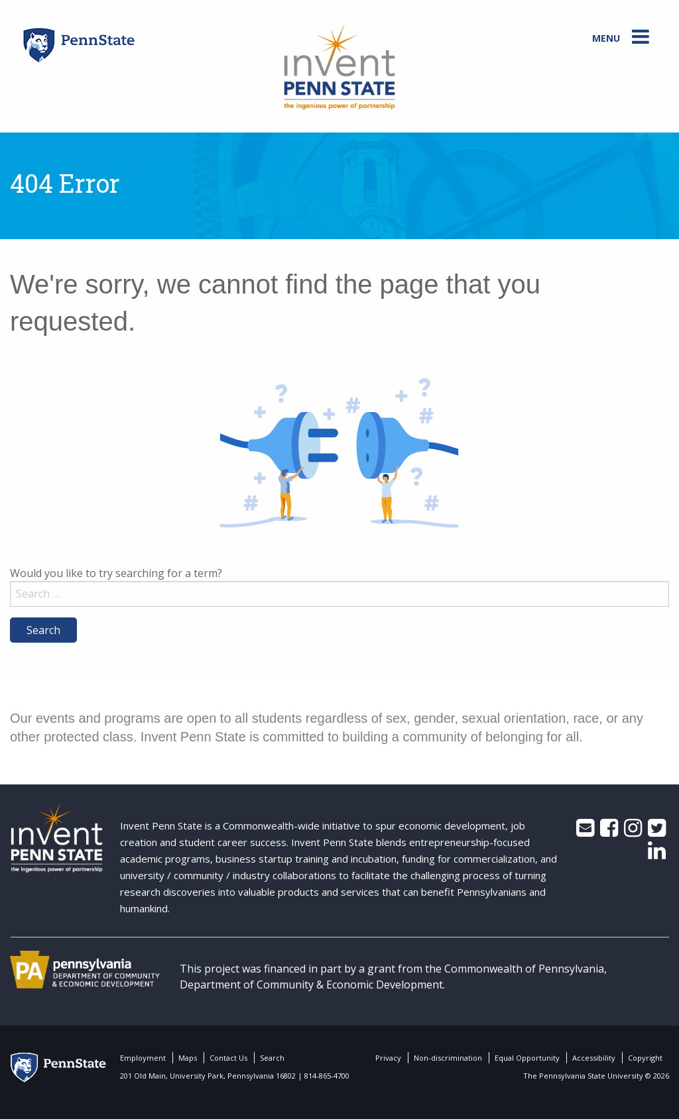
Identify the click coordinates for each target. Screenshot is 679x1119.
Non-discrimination (448, 1058)
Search (272, 1058)
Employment (143, 1058)
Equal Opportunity (527, 1058)
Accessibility (593, 1058)
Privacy (388, 1058)
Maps (187, 1058)
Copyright (645, 1058)
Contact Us (228, 1058)
